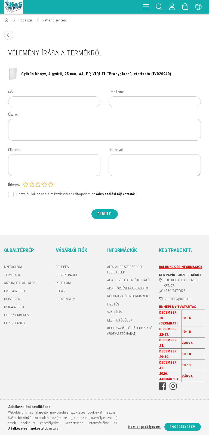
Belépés (62, 267)
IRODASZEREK (14, 307)
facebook (162, 386)
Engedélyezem (183, 427)
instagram (173, 386)
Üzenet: (13, 114)
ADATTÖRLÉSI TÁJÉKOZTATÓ (127, 288)
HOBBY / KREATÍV (16, 315)
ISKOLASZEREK (14, 291)
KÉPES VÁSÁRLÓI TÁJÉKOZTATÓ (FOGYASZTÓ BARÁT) (129, 331)
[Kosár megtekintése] (185, 7)
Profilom (63, 283)
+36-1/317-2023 (174, 291)
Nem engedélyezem (144, 427)
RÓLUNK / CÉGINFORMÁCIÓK (128, 296)
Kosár (60, 291)
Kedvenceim (65, 299)
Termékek (12, 275)
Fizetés (113, 304)
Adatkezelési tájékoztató (128, 280)
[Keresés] (159, 7)
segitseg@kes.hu (178, 299)
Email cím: (116, 92)
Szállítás (114, 312)
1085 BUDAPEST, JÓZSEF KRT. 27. (181, 283)
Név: (11, 92)
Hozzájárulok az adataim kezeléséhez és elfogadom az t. (76, 194)
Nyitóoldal (13, 267)
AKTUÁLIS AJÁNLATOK (20, 283)
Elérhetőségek (119, 320)
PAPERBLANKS (14, 323)
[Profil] (172, 7)
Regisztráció (66, 275)
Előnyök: (14, 150)
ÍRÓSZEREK (12, 299)
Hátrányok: (116, 150)
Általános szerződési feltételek (124, 269)
